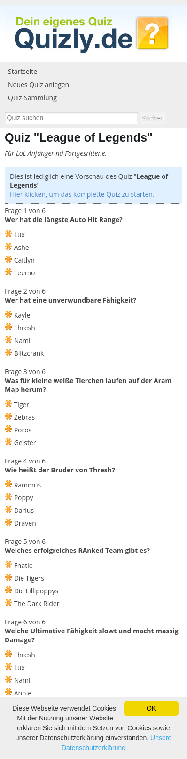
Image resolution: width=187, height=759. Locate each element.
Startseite (22, 71)
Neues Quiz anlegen (38, 84)
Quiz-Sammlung (32, 97)
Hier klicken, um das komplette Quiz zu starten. (82, 194)
